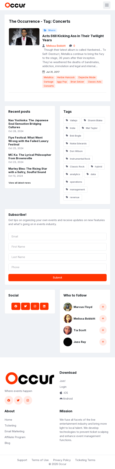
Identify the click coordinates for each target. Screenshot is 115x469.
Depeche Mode (87, 77)
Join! (62, 381)
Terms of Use (40, 460)
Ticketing (10, 425)
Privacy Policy (62, 460)
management (75, 189)
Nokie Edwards (76, 143)
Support (22, 460)
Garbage (48, 81)
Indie (70, 128)
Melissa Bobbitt (56, 45)
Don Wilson (74, 151)
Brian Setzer (77, 81)
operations (74, 181)
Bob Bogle (73, 135)
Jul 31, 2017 (51, 71)
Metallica (48, 77)
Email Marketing (14, 431)
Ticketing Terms (85, 460)
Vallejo (71, 120)
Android (66, 398)
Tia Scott (80, 330)
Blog (7, 443)
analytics (73, 174)
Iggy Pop (62, 81)
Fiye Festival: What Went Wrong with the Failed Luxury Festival (28, 141)
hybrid (96, 166)
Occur (62, 464)
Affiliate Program (15, 437)
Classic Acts (94, 81)
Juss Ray (80, 342)
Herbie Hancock (66, 77)
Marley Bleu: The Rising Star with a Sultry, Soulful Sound (27, 170)
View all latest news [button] (20, 182)
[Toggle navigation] (106, 5)
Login (63, 386)
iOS (64, 392)
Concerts (49, 86)
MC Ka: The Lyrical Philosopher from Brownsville (29, 156)
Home (8, 419)
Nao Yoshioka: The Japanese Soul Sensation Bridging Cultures (28, 124)
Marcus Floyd (83, 307)
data (91, 174)
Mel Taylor (90, 128)
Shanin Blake (93, 120)
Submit (57, 277)
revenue (72, 197)
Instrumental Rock (78, 158)
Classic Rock (75, 166)
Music (50, 30)
